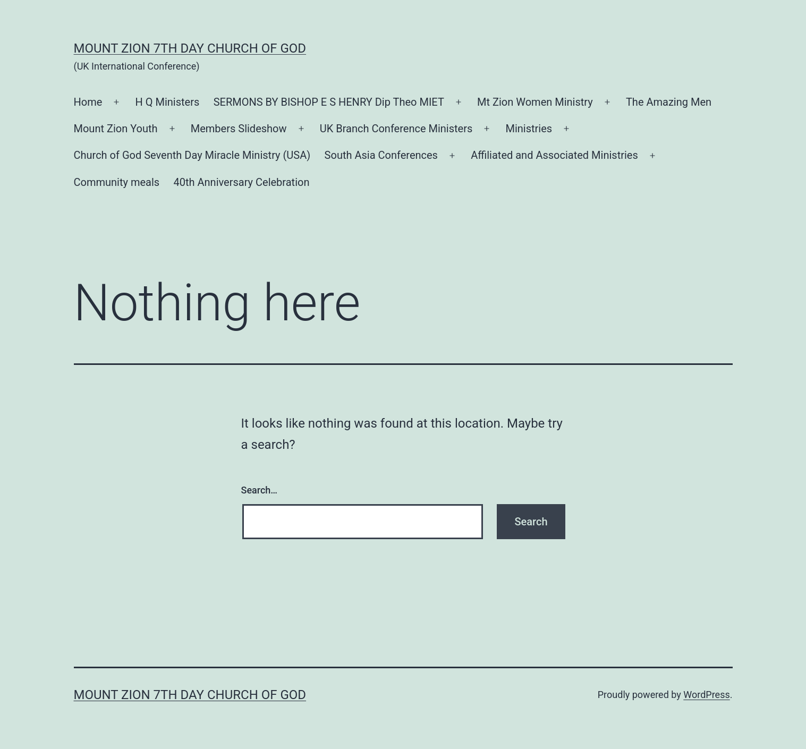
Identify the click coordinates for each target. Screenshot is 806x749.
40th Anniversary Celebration (242, 182)
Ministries (528, 128)
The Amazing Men (668, 102)
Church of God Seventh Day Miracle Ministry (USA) (192, 155)
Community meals (117, 182)
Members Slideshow (239, 128)
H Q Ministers (167, 102)
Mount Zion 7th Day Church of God (190, 48)
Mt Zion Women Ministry (535, 102)
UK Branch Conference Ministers (396, 128)
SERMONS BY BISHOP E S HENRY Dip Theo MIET (329, 102)
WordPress (706, 694)
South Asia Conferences (381, 155)
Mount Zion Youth (116, 128)
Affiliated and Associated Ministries (554, 155)
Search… (259, 490)
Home (88, 102)
